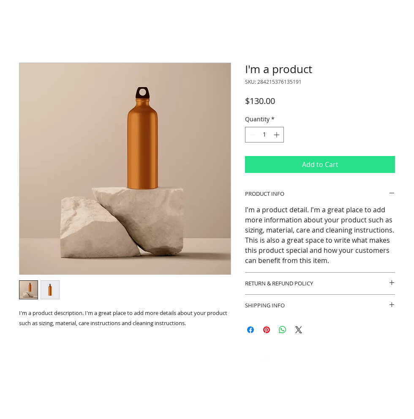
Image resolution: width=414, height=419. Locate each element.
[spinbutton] (264, 134)
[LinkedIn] (233, 359)
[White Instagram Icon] (223, 359)
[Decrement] (251, 134)
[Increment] (277, 134)
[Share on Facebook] (250, 330)
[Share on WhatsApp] (283, 330)
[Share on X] (299, 330)
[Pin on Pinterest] (266, 330)
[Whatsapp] (213, 359)
